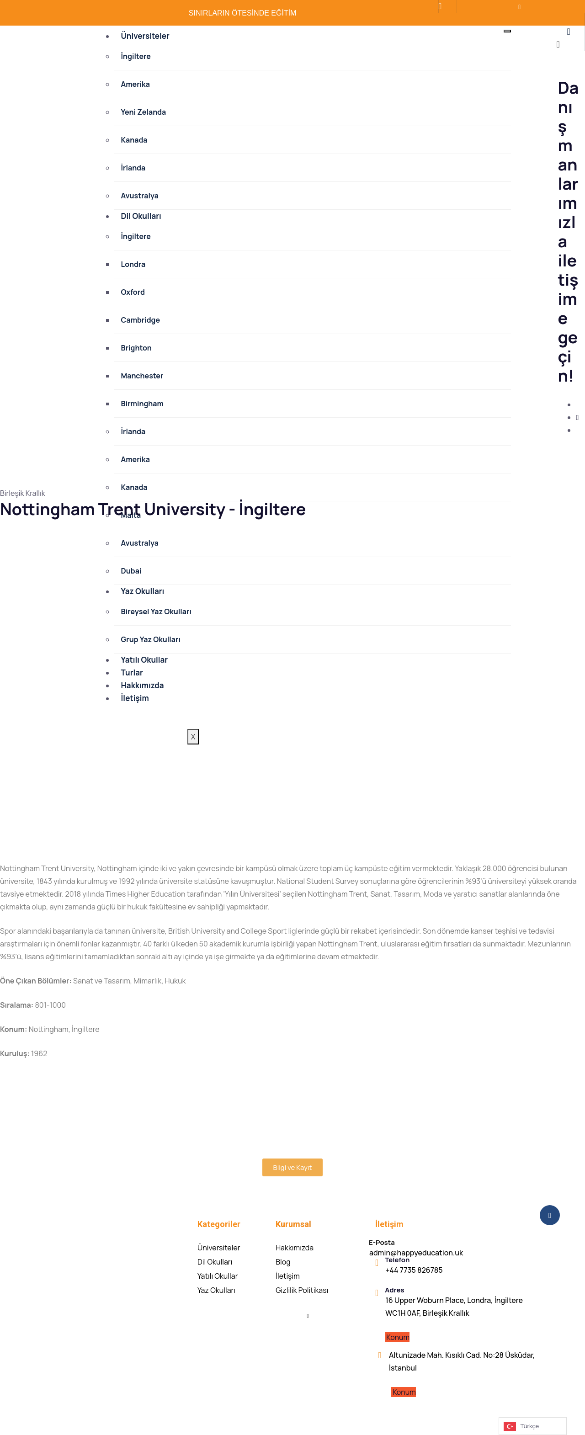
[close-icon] (558, 45)
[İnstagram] (487, 9)
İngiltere (136, 56)
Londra (133, 264)
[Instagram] (577, 417)
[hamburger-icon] (507, 31)
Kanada (134, 140)
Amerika (135, 84)
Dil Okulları (141, 216)
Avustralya (140, 196)
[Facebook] (479, 9)
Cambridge (140, 320)
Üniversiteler (145, 36)
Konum (398, 1337)
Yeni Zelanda (143, 112)
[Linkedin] (308, 1315)
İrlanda (133, 168)
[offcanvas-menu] (568, 32)
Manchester (142, 376)
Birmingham (142, 404)
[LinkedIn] (496, 9)
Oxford (133, 292)
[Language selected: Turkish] (533, 1426)
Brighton (136, 348)
